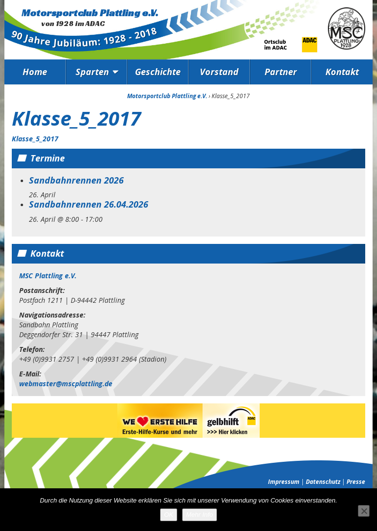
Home (35, 72)
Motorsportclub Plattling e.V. (90, 12)
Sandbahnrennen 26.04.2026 (88, 204)
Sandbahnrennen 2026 (76, 180)
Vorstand (219, 72)
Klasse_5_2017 (35, 138)
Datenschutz (323, 482)
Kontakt (342, 72)
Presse (356, 482)
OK (168, 514)
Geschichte (158, 72)
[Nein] (364, 511)
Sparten (92, 72)
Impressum (283, 482)
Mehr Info (199, 514)
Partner (281, 72)
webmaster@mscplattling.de (65, 383)
